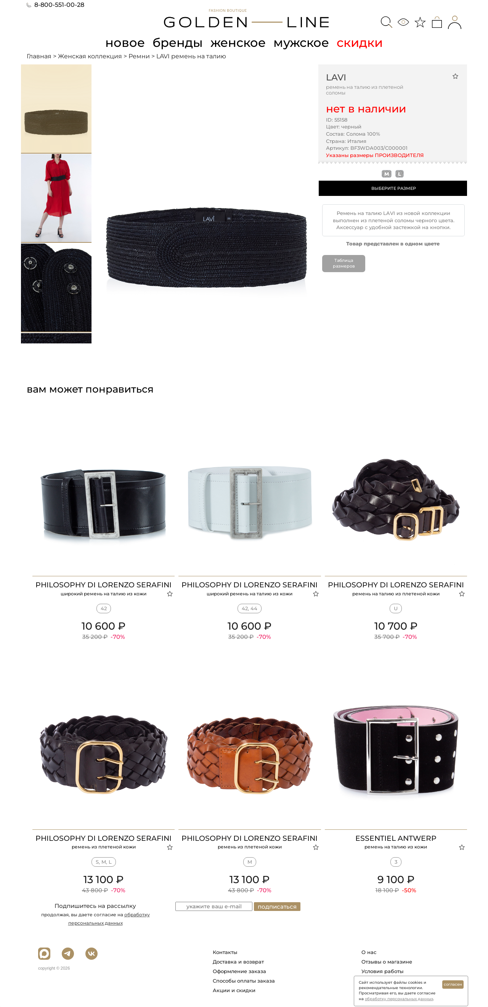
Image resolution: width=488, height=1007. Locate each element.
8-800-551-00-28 (55, 4)
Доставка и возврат (238, 962)
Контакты (225, 952)
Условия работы (382, 971)
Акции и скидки (234, 990)
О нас (368, 952)
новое (125, 42)
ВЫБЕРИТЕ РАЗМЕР (393, 188)
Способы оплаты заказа (244, 981)
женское (238, 42)
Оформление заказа (239, 971)
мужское (301, 42)
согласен (453, 984)
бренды (177, 42)
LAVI (336, 77)
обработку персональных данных (399, 998)
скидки (360, 42)
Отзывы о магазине (386, 962)
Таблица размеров (344, 263)
